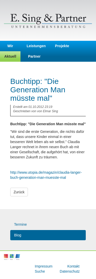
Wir (10, 46)
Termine (20, 224)
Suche (40, 271)
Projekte (62, 46)
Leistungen (36, 46)
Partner (34, 56)
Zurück (19, 192)
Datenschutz (70, 271)
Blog (17, 235)
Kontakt (73, 266)
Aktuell (10, 56)
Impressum (44, 266)
